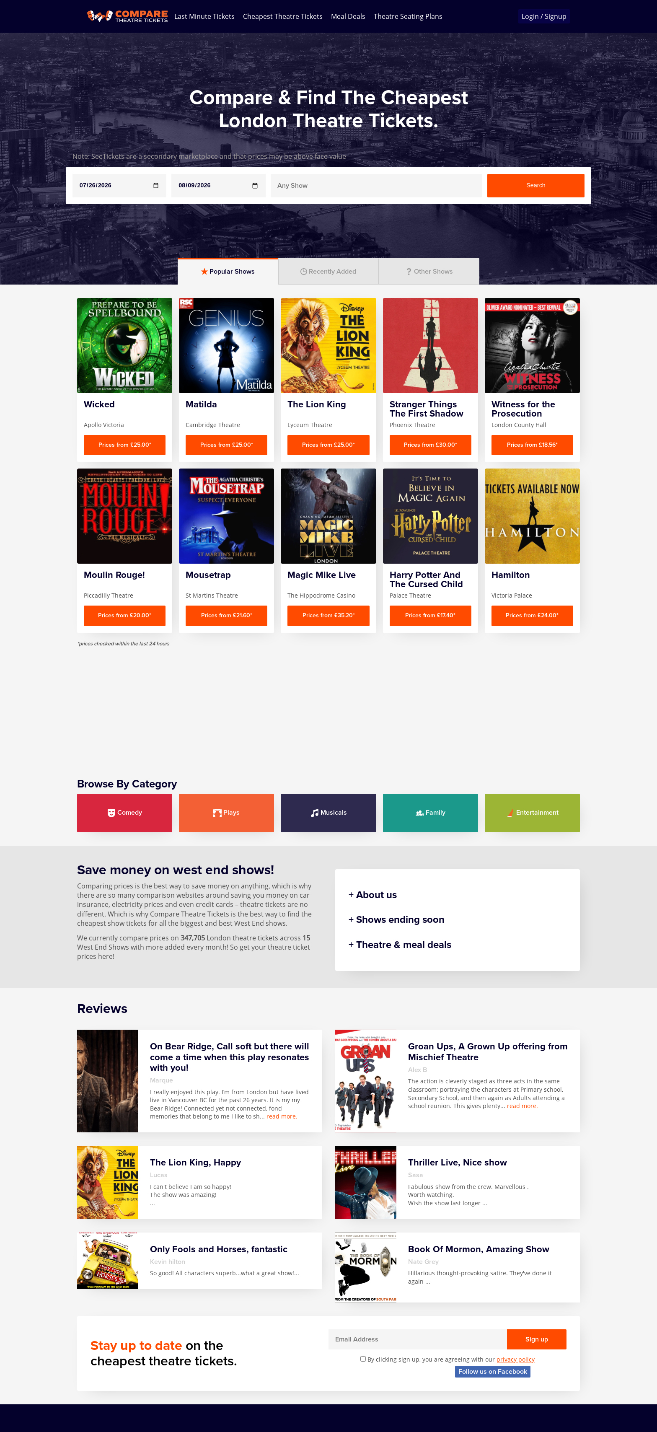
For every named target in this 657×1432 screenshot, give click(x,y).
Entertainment (532, 812)
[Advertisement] (328, 705)
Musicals (328, 812)
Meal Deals (348, 16)
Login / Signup (544, 16)
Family (430, 812)
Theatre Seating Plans (408, 16)
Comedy (124, 812)
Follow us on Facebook (492, 1371)
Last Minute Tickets (204, 16)
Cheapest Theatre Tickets (283, 16)
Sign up (536, 1339)
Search (536, 185)
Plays (226, 812)
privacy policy (516, 1359)
